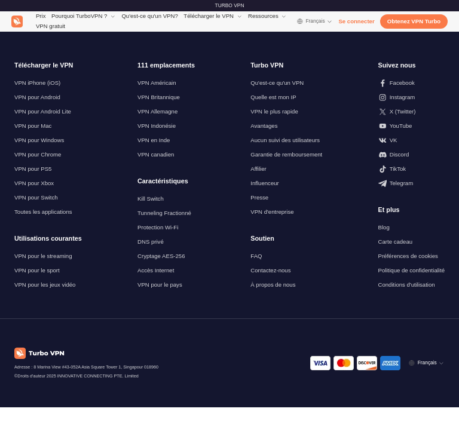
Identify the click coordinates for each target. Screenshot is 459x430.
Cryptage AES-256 (161, 256)
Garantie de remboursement (286, 154)
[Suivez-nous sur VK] (411, 140)
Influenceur (264, 183)
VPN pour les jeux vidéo (44, 284)
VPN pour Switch (36, 197)
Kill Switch (150, 198)
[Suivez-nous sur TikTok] (411, 169)
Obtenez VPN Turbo (413, 21)
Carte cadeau (395, 241)
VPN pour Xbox (34, 183)
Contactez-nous (270, 270)
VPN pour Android (37, 97)
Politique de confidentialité (411, 270)
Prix (41, 16)
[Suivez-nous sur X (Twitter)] (411, 112)
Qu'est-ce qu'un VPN (277, 82)
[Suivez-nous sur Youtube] (411, 126)
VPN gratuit (50, 26)
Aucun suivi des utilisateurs (285, 140)
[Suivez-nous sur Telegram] (411, 183)
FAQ (256, 256)
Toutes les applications (43, 211)
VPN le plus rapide (274, 111)
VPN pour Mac (32, 125)
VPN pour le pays (159, 284)
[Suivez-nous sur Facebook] (411, 83)
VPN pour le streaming (43, 256)
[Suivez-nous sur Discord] (411, 154)
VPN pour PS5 (32, 168)
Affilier (258, 168)
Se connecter (356, 21)
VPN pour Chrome (37, 154)
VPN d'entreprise (271, 211)
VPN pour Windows (39, 140)
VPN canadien (155, 154)
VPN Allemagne (157, 111)
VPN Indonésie (156, 125)
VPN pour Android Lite (42, 111)
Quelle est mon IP (273, 97)
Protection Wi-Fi (157, 227)
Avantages (263, 125)
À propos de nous (272, 284)
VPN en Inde (153, 140)
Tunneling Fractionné (164, 213)
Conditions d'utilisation (406, 284)
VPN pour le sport (37, 270)
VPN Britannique (158, 97)
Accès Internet (155, 270)
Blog (384, 227)
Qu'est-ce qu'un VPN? (149, 16)
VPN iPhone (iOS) (37, 82)
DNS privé (150, 241)
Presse (259, 197)
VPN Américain (156, 82)
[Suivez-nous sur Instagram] (411, 97)
